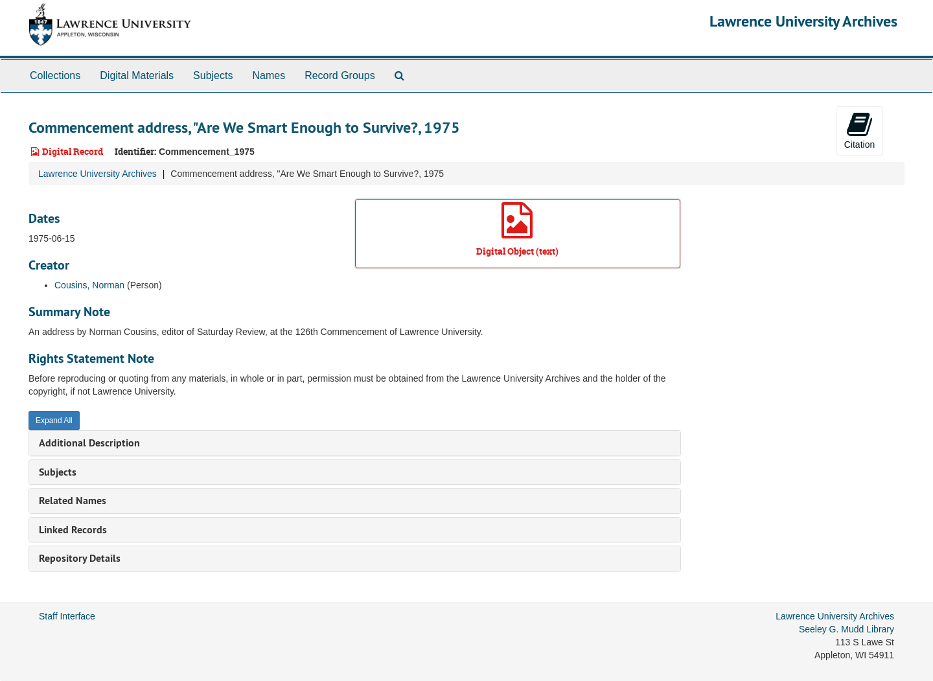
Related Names (72, 500)
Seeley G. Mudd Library (846, 629)
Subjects (213, 75)
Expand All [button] (54, 420)
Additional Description (89, 443)
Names (268, 75)
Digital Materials (137, 75)
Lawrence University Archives (803, 21)
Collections (55, 75)
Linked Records (73, 530)
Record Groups (340, 75)
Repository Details (80, 558)
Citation (859, 130)
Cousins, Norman (89, 285)
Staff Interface (67, 616)
